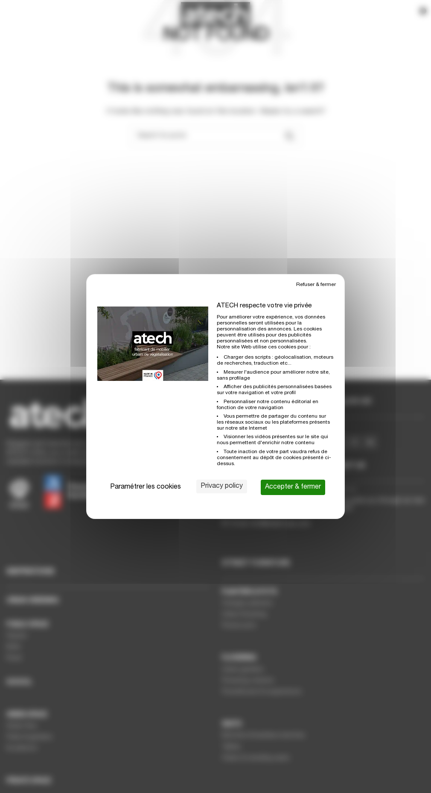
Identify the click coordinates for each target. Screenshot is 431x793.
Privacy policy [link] (222, 486)
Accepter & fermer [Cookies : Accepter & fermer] (293, 487)
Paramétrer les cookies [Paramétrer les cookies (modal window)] (145, 487)
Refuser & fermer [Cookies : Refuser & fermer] (316, 284)
